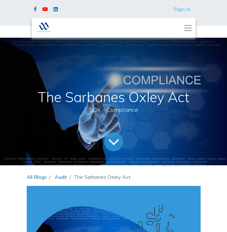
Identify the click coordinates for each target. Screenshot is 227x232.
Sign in (182, 9)
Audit (61, 177)
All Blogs (37, 177)
